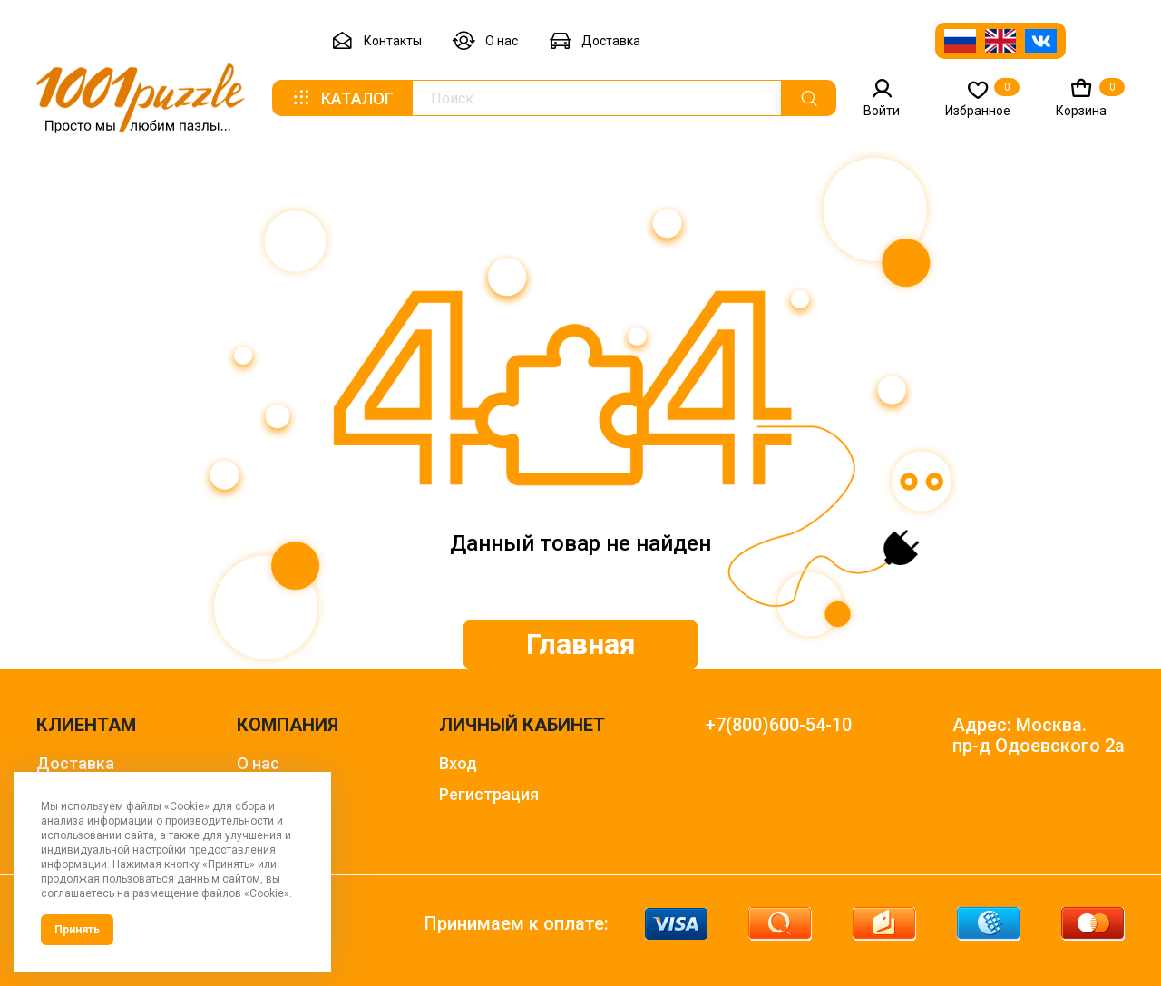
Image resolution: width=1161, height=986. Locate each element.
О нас (485, 41)
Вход (458, 763)
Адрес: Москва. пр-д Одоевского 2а (1038, 736)
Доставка (594, 41)
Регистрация (489, 794)
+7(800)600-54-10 (779, 725)
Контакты (376, 41)
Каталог (342, 98)
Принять (77, 929)
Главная (581, 644)
